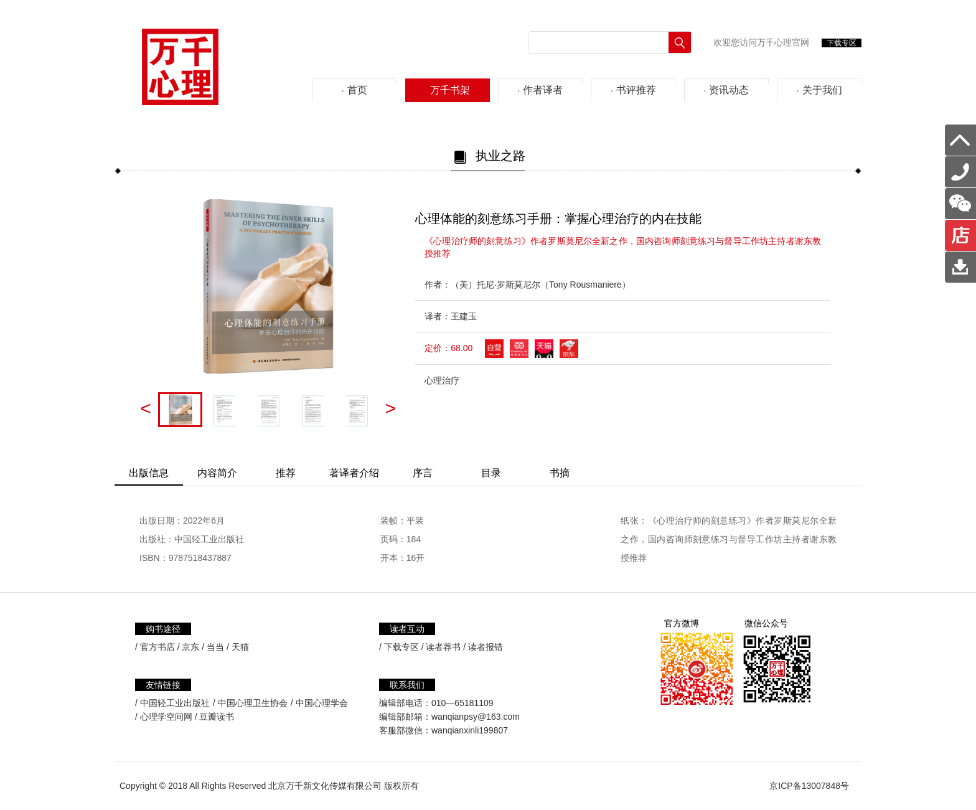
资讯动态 (726, 90)
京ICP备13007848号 (809, 786)
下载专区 (841, 43)
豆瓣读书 (216, 717)
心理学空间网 (166, 717)
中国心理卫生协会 (253, 703)
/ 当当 (213, 647)
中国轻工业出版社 (175, 703)
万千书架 (447, 90)
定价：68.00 (448, 348)
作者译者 (540, 90)
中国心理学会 (322, 703)
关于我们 (819, 90)
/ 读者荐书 (441, 647)
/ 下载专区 (399, 647)
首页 (354, 90)
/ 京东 (188, 647)
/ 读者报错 (483, 647)
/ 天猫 (238, 647)
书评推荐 (633, 90)
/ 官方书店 (155, 647)
